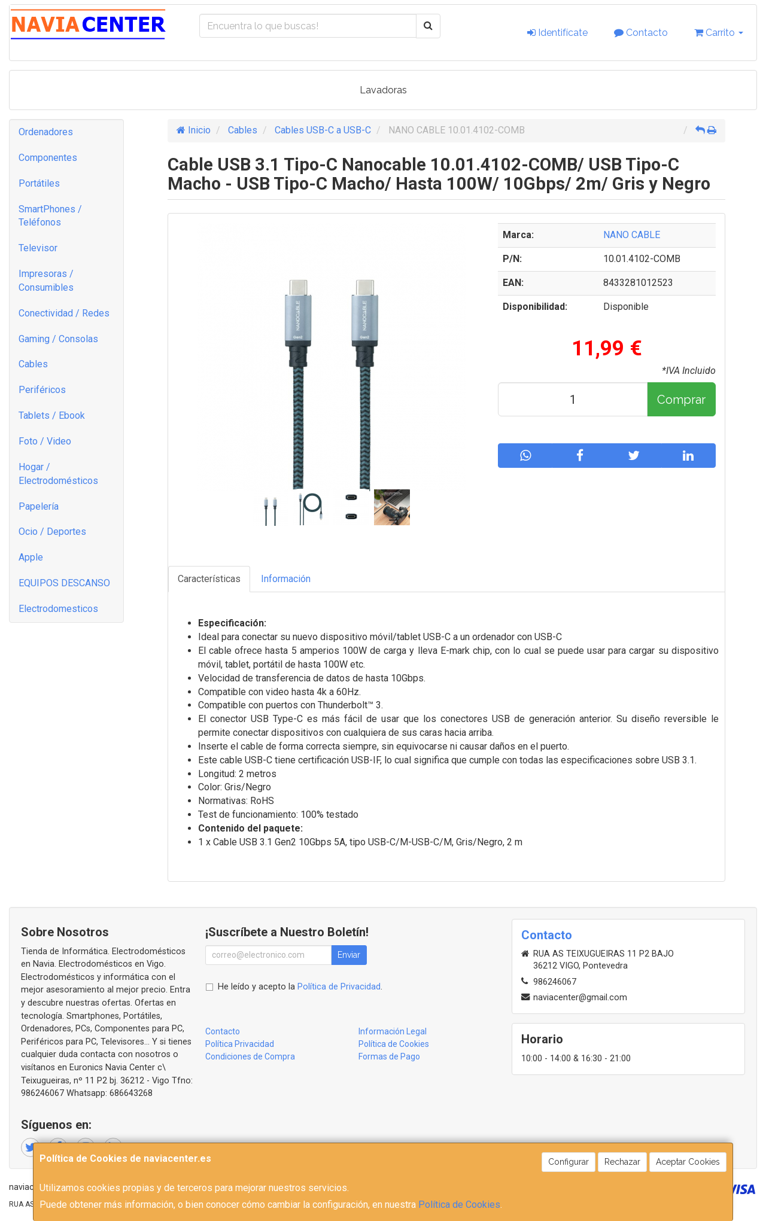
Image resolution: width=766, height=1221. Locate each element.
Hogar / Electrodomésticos (58, 473)
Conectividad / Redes (64, 313)
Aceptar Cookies (688, 1162)
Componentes (48, 157)
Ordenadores (46, 132)
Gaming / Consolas (58, 339)
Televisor (38, 248)
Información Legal (392, 1031)
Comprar (681, 399)
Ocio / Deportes (52, 531)
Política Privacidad (239, 1044)
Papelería (39, 506)
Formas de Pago (389, 1056)
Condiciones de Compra (250, 1056)
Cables (33, 364)
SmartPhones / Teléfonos (50, 216)
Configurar (568, 1162)
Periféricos (42, 389)
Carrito (718, 32)
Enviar (349, 955)
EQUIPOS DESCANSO (64, 583)
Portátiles (39, 183)
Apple (31, 557)
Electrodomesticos (58, 608)
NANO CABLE (631, 234)
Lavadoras (383, 90)
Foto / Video (45, 441)
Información (286, 578)
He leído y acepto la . (300, 987)
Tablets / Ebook (52, 415)
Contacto (641, 32)
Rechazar (622, 1162)
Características (209, 578)
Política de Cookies (459, 1204)
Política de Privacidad (339, 987)
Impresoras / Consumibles (46, 280)
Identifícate (557, 32)
